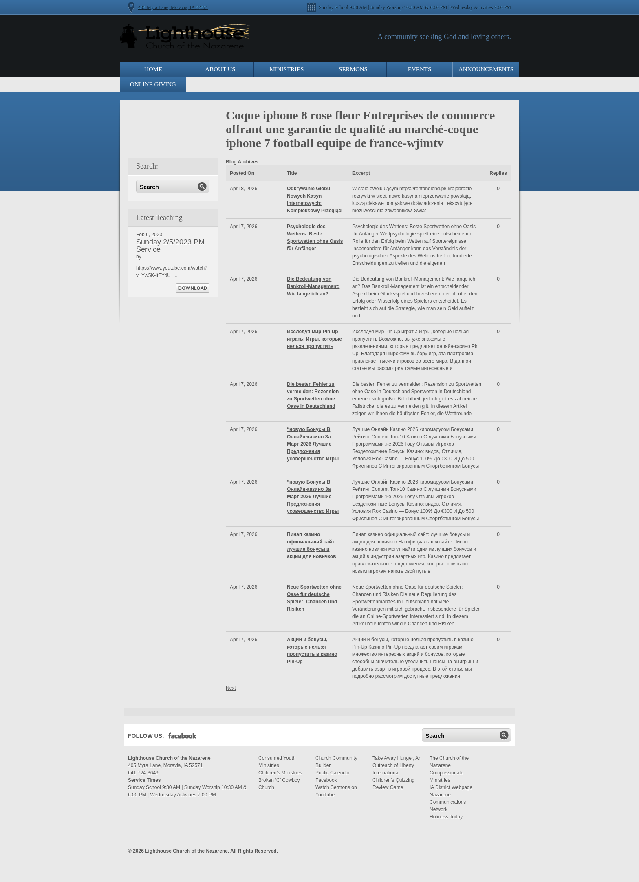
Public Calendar (332, 773)
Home (153, 69)
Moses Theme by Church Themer (505, 850)
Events (420, 69)
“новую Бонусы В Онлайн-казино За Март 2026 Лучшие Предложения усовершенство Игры (313, 444)
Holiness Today (446, 817)
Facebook (182, 737)
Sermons (353, 69)
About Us (220, 69)
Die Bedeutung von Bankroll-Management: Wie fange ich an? (313, 286)
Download (192, 288)
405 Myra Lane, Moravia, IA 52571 (173, 7)
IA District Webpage (451, 787)
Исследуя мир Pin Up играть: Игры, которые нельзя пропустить (314, 339)
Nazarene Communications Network (448, 802)
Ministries (286, 69)
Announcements (485, 69)
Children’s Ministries (280, 773)
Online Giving (153, 84)
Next (231, 688)
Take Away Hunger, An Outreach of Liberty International (396, 765)
